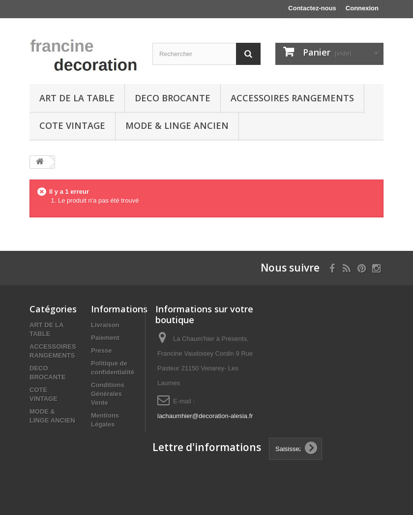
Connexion (362, 8)
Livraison (105, 325)
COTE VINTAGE (72, 125)
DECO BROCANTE (172, 98)
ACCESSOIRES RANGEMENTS (292, 98)
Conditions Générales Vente (107, 393)
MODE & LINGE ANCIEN (177, 125)
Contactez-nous (312, 8)
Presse (101, 350)
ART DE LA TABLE (77, 98)
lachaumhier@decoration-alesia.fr (205, 416)
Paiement (105, 337)
